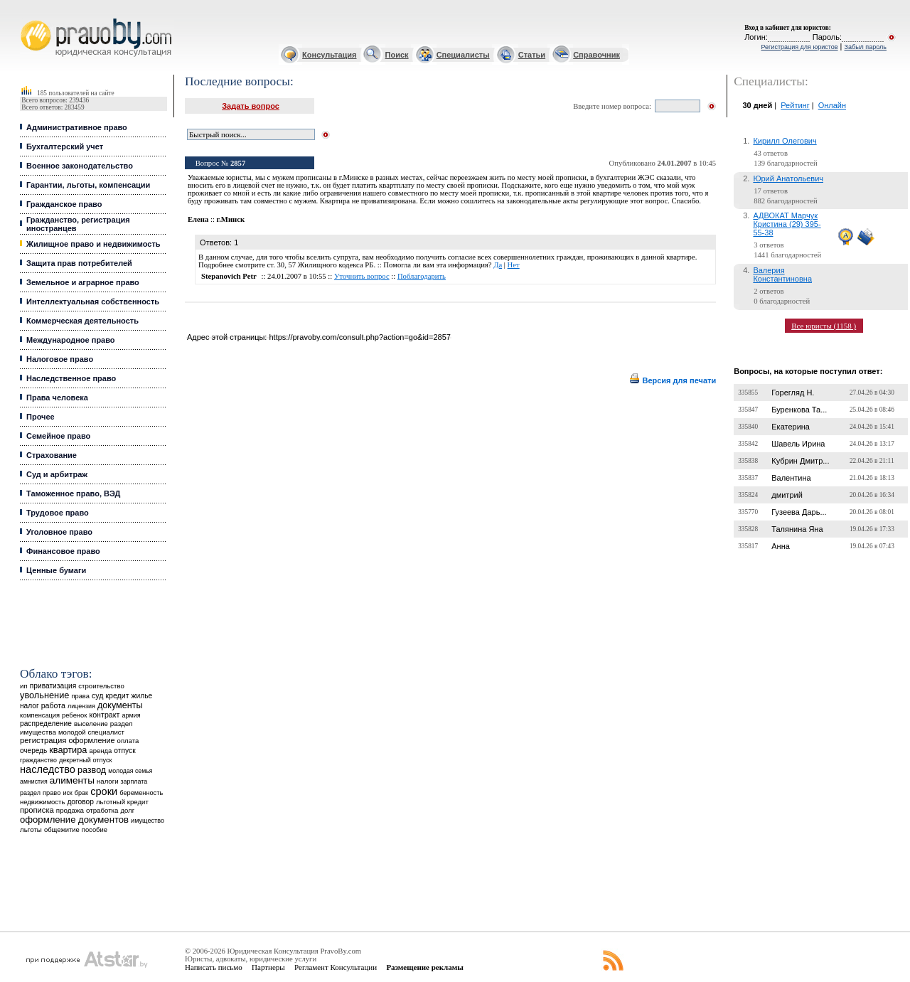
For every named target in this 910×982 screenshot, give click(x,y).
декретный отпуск (85, 760)
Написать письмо (213, 967)
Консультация (329, 54)
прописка (37, 810)
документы (120, 705)
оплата (128, 740)
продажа (70, 810)
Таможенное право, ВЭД (73, 493)
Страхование (51, 455)
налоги (107, 781)
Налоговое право (59, 359)
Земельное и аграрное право (82, 282)
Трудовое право (57, 512)
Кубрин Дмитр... (800, 461)
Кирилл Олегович (784, 141)
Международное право (70, 340)
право (51, 792)
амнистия (34, 781)
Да (497, 265)
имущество (147, 820)
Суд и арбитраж (56, 474)
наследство (47, 769)
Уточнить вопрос (362, 276)
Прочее (40, 416)
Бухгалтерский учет (64, 146)
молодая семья (130, 770)
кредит (117, 695)
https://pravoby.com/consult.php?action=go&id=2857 (359, 337)
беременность (141, 792)
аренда (100, 750)
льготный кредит (122, 802)
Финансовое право (63, 551)
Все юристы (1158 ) (823, 325)
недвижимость (42, 802)
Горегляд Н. (792, 392)
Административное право (76, 127)
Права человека (57, 397)
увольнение (44, 695)
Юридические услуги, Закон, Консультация (27, 18)
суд (97, 695)
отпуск (124, 750)
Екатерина (790, 426)
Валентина (790, 478)
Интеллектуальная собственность (92, 301)
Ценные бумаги (56, 570)
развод (91, 770)
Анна (780, 546)
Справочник (596, 54)
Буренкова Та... (799, 409)
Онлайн (832, 105)
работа (53, 705)
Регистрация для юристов (799, 46)
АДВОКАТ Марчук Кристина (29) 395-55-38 (786, 224)
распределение (46, 723)
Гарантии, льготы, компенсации (88, 185)
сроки (103, 791)
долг (128, 810)
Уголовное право (59, 532)
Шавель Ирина (798, 443)
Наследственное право (71, 378)
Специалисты (463, 54)
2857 (237, 163)
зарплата (134, 781)
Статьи (531, 54)
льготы (31, 829)
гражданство (38, 760)
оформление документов (74, 819)
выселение (91, 723)
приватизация (53, 686)
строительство (101, 686)
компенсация (40, 715)
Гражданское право (64, 204)
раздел (30, 792)
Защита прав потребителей (79, 263)
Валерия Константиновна (782, 274)
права (80, 696)
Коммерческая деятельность (82, 320)
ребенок (74, 715)
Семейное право (58, 436)
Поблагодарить (421, 276)
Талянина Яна (797, 529)
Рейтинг (795, 105)
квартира (68, 749)
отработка (102, 810)
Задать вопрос (250, 106)
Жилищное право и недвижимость (93, 244)
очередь (33, 750)
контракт (104, 714)
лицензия (81, 706)
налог (29, 706)
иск (67, 792)
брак (81, 792)
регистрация (43, 740)
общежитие (62, 829)
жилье (142, 696)
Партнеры (268, 967)
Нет (514, 265)
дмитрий (787, 495)
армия (131, 715)
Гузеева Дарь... (798, 512)
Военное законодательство (79, 165)
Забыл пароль (866, 46)
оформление (92, 740)
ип (24, 686)
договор (80, 802)
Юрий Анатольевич (788, 178)
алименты (72, 780)
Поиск (397, 54)
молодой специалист (91, 732)
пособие (94, 829)
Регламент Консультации (335, 967)
